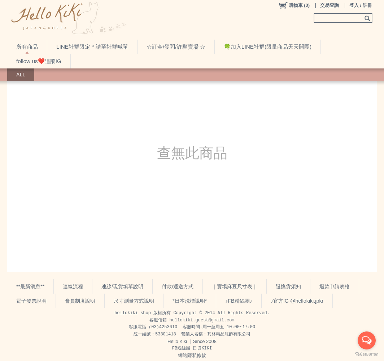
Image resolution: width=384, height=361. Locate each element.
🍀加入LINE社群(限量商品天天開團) (267, 47)
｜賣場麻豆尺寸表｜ (234, 286)
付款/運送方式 (177, 286)
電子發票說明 (31, 301)
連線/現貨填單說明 (122, 286)
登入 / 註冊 (360, 5)
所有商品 (27, 47)
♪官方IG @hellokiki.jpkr (297, 301)
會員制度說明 (80, 301)
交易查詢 (329, 5)
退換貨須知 (288, 286)
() (294, 5)
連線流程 (73, 286)
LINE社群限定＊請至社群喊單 (92, 47)
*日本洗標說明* (190, 301)
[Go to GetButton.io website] (366, 354)
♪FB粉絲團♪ (238, 301)
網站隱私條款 (192, 355)
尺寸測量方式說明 (134, 301)
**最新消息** (30, 286)
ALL (20, 74)
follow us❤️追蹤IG (38, 61)
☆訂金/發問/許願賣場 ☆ (176, 47)
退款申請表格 (334, 286)
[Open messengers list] (367, 340)
